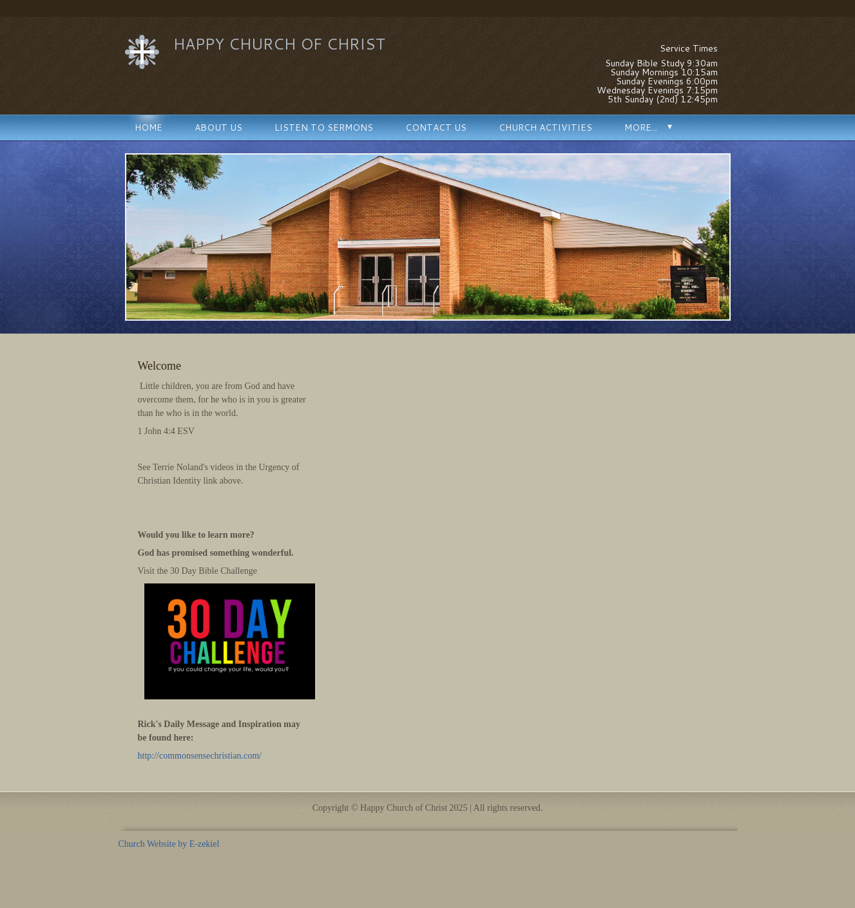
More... (640, 127)
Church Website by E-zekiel (169, 844)
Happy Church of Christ (279, 44)
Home (148, 127)
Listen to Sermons (323, 127)
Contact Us (435, 127)
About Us (218, 127)
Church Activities (545, 127)
